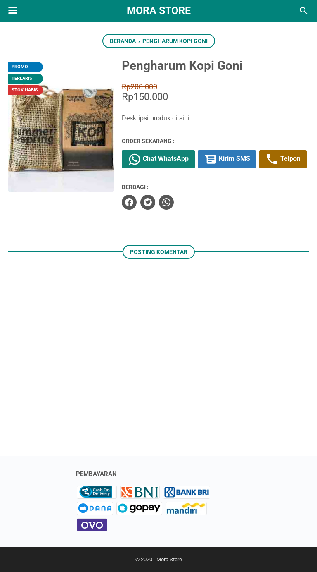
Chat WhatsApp (158, 159)
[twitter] (147, 202)
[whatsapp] (166, 202)
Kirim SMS (227, 159)
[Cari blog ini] (304, 11)
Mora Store (159, 11)
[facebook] (129, 202)
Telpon (282, 159)
